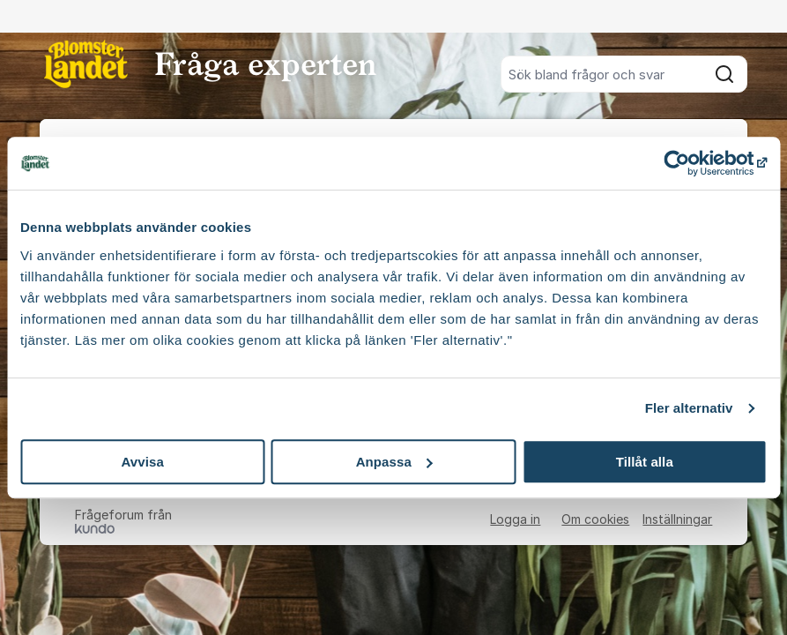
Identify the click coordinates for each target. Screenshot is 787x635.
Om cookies (595, 519)
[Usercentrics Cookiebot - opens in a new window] (690, 163)
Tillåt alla (644, 461)
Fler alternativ (689, 407)
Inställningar (677, 519)
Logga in (515, 519)
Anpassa (394, 461)
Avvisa (142, 461)
